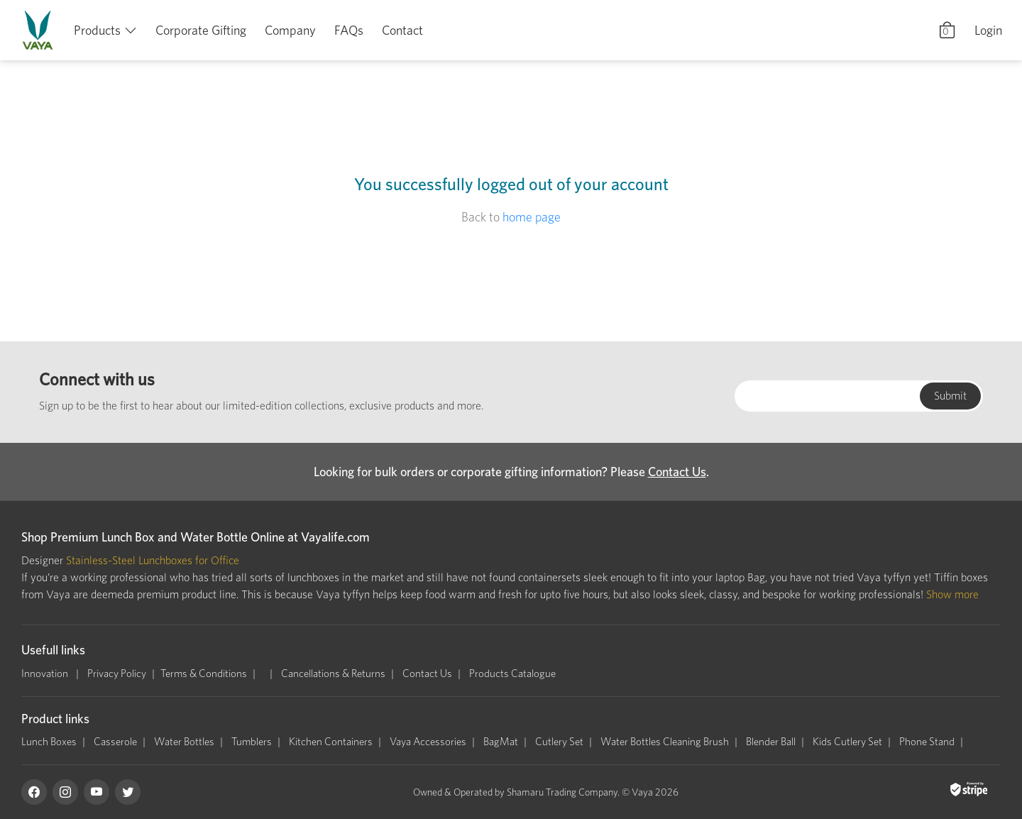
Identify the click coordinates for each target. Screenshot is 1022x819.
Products (97, 30)
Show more (952, 594)
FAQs (348, 30)
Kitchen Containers (331, 741)
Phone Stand (927, 741)
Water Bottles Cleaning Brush (664, 741)
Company (290, 30)
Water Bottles (184, 741)
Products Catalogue (512, 673)
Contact (402, 30)
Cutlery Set (559, 741)
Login (988, 30)
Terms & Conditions (203, 673)
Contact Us (677, 471)
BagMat (500, 741)
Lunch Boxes (49, 741)
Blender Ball (771, 741)
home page (531, 216)
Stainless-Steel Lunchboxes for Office (152, 560)
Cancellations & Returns (333, 673)
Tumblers (251, 741)
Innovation (45, 673)
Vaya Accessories (428, 741)
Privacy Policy (116, 673)
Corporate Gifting (200, 30)
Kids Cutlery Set (847, 741)
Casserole (115, 741)
